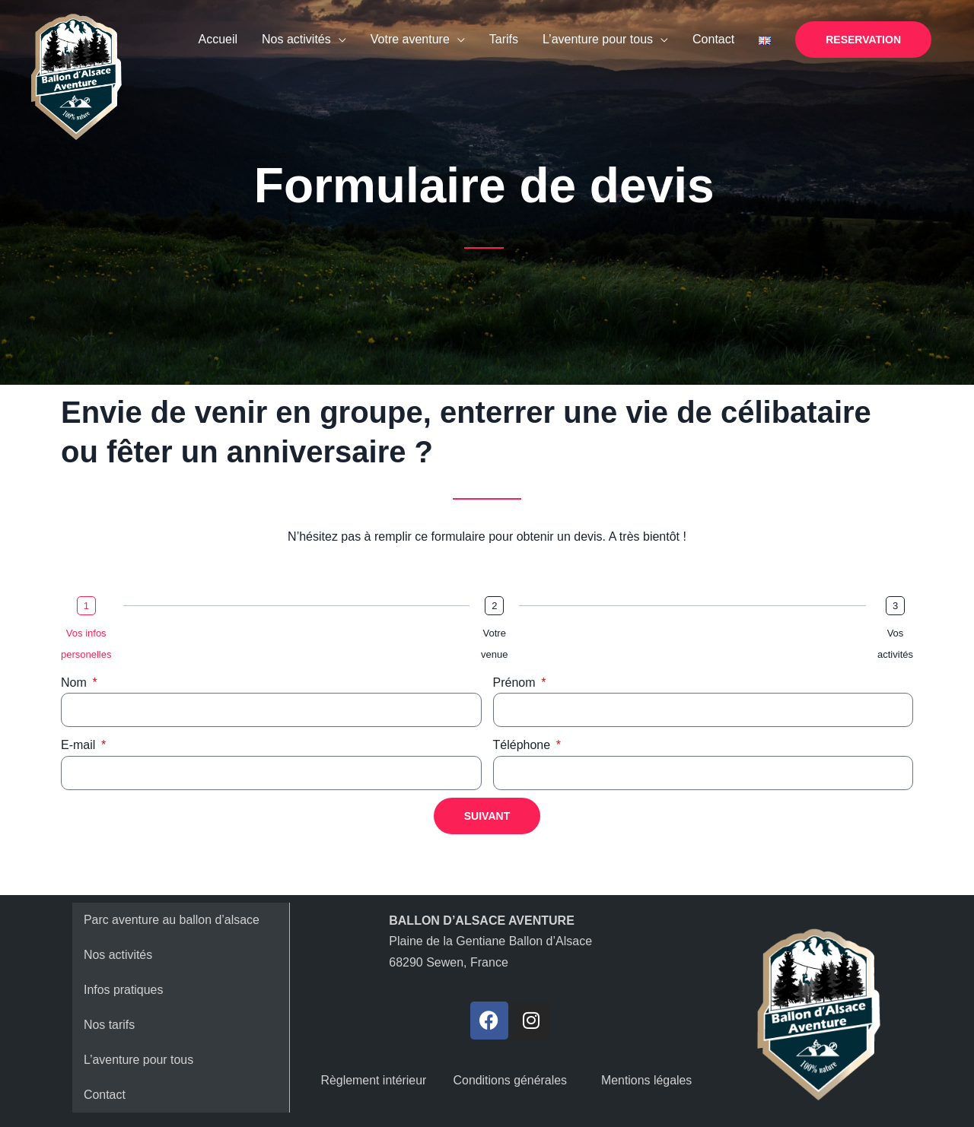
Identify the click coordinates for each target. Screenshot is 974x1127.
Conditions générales (510, 1080)
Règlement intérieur (373, 1080)
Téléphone (523, 744)
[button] (863, 39)
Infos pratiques (124, 989)
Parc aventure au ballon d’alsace (172, 919)
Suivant (487, 816)
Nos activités (118, 954)
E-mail (80, 744)
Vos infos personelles (86, 643)
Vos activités (895, 643)
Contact (105, 1094)
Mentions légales (646, 1080)
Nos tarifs (109, 1024)
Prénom (516, 682)
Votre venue (494, 643)
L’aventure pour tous (139, 1059)
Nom (75, 682)
